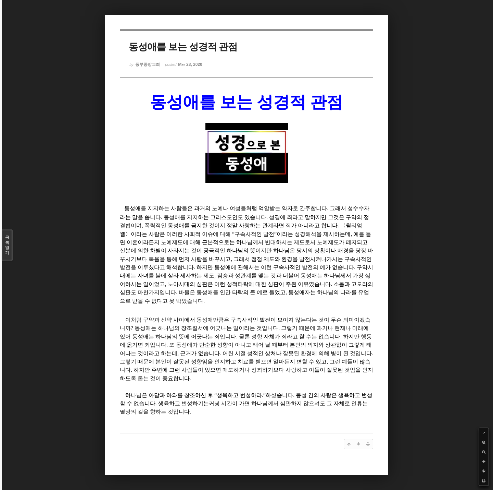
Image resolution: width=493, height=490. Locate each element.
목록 (7, 245)
